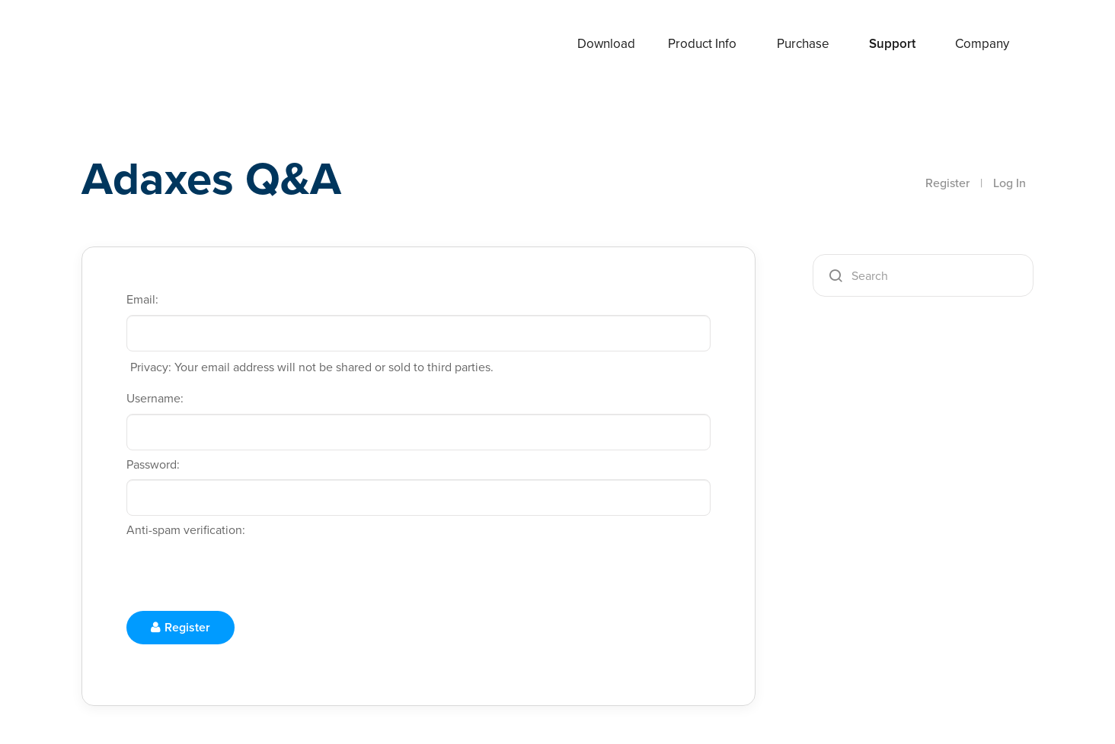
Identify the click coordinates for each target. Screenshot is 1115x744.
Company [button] (982, 43)
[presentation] (242, 575)
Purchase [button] (803, 43)
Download (606, 43)
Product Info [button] (702, 43)
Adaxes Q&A (211, 178)
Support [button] (892, 43)
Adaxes (138, 44)
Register (947, 183)
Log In (1009, 183)
